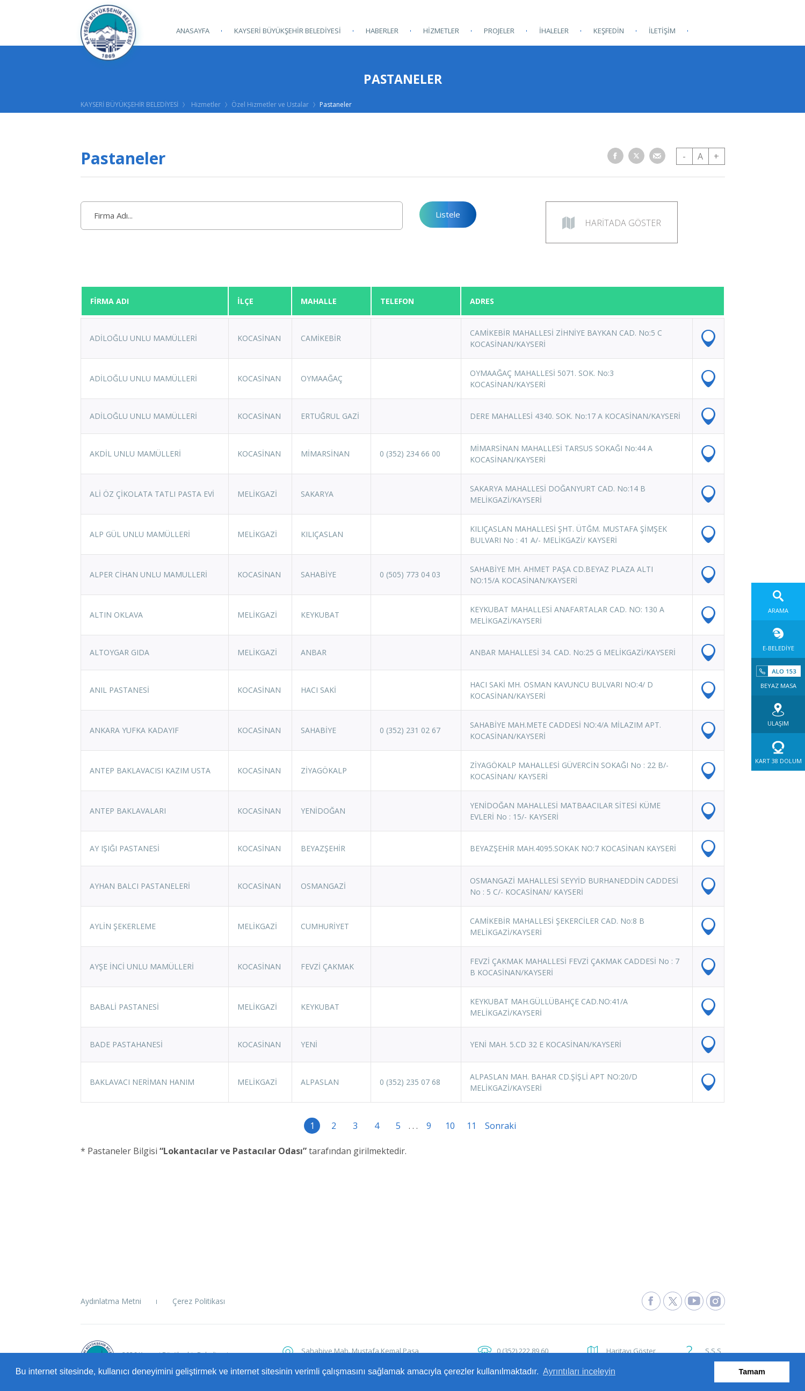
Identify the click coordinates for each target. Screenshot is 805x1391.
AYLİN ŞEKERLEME (123, 926)
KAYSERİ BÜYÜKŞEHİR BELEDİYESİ (287, 30)
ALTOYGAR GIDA (119, 652)
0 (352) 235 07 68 (410, 1082)
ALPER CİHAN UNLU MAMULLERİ (148, 574)
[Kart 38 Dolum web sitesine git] (778, 752)
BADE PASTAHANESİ (126, 1044)
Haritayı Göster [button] (631, 1351)
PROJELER (499, 30)
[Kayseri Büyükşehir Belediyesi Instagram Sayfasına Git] (715, 1301)
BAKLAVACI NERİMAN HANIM (142, 1082)
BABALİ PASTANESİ (124, 1007)
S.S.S (713, 1351)
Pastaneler (336, 104)
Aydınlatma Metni (111, 1301)
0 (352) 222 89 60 (522, 1351)
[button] (615, 156)
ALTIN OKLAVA (116, 615)
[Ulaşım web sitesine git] (778, 714)
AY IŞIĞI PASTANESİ (124, 848)
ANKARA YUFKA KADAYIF (134, 730)
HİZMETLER (441, 30)
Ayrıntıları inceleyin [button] (579, 1371)
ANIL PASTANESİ (119, 690)
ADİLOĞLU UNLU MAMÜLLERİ (143, 338)
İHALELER (554, 30)
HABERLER (382, 30)
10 (450, 1126)
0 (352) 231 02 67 (410, 730)
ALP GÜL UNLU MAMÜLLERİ (140, 534)
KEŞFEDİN (608, 30)
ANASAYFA (192, 30)
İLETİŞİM (662, 30)
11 (471, 1126)
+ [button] (716, 156)
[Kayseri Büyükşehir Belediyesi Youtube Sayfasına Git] (694, 1301)
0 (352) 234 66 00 (410, 453)
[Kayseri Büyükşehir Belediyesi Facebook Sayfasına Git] (651, 1301)
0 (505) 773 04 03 (410, 574)
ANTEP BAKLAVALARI (128, 811)
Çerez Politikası (198, 1301)
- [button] (684, 156)
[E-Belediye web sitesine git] (778, 639)
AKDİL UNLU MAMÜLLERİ (135, 453)
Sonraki (493, 1126)
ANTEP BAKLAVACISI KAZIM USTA (150, 770)
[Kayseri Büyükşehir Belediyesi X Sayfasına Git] (672, 1301)
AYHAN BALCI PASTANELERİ (140, 886)
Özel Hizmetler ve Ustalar (270, 104)
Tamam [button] (752, 1371)
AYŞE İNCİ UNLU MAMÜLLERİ (142, 966)
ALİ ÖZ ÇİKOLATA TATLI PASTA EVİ (152, 494)
